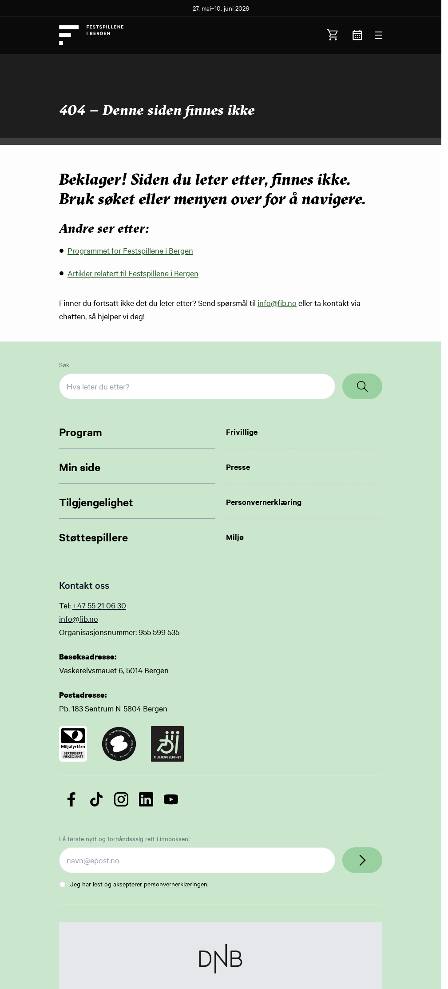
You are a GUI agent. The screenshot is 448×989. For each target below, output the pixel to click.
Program (80, 432)
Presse (238, 466)
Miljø (235, 537)
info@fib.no (277, 303)
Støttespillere (93, 537)
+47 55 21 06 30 (99, 605)
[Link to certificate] (73, 744)
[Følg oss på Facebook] (71, 799)
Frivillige (242, 431)
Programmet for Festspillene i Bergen (130, 250)
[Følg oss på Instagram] (121, 799)
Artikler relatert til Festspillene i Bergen (132, 273)
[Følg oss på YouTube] (171, 799)
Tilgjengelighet (96, 502)
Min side (79, 467)
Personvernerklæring (263, 501)
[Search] (362, 386)
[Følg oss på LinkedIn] (146, 799)
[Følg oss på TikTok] (96, 799)
